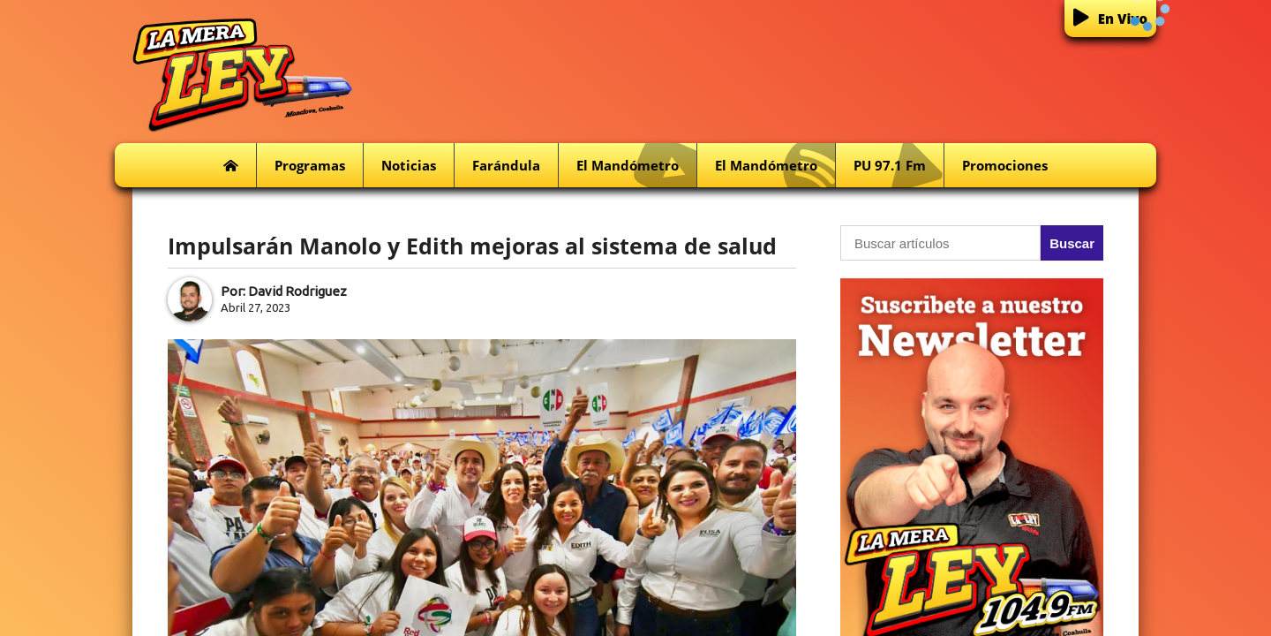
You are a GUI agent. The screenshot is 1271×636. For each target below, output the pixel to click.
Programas (310, 165)
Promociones (1005, 165)
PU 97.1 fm (899, 165)
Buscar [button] (1071, 243)
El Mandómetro (636, 165)
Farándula (506, 165)
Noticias (408, 165)
